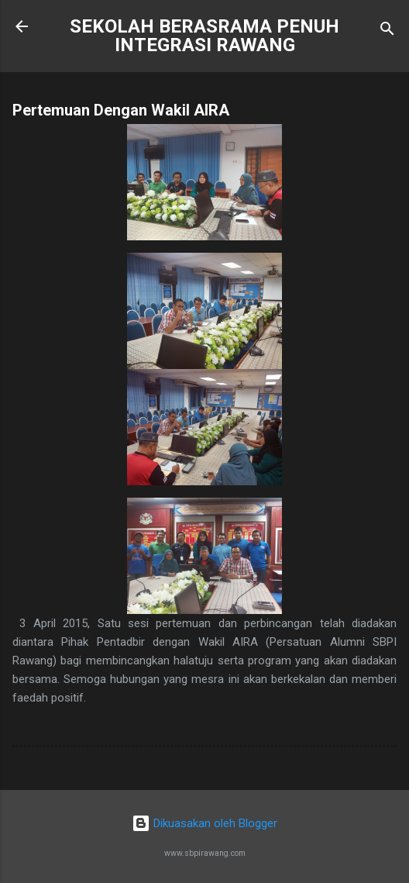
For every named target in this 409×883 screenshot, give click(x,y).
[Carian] (387, 31)
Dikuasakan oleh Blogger (204, 823)
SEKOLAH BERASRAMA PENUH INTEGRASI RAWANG (204, 36)
